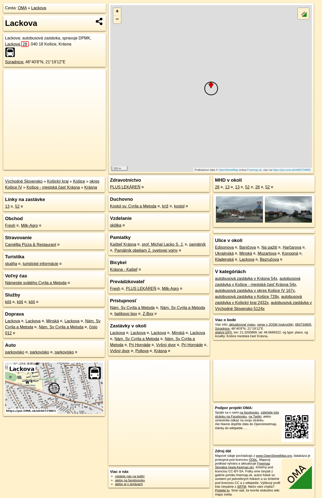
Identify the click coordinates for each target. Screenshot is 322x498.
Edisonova (224, 247)
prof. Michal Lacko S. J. (162, 244)
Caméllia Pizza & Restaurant (30, 244)
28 (217, 187)
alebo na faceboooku (130, 480)
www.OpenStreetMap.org (274, 456)
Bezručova (269, 259)
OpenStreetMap (228, 169)
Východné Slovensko (23, 181)
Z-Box (148, 314)
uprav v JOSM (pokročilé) (275, 324)
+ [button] (117, 12)
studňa (11, 264)
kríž (165, 206)
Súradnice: (14, 62)
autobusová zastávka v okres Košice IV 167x (255, 290)
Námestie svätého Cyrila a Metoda (36, 283)
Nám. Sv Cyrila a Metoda (61, 327)
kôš (8, 302)
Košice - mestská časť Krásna (53, 187)
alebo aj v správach (129, 484)
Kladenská (224, 259)
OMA (22, 8)
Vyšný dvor (166, 345)
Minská (52, 321)
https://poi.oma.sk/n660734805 (291, 169)
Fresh (10, 225)
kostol (179, 206)
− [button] (117, 19)
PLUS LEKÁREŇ (125, 187)
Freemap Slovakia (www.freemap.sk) (242, 465)
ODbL (253, 460)
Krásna (90, 187)
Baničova (247, 247)
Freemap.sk (254, 169)
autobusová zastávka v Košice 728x (247, 296)
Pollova (141, 351)
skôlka (115, 225)
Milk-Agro (29, 225)
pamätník (197, 244)
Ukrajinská (224, 253)
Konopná (290, 253)
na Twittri (255, 416)
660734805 (303, 324)
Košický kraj (57, 181)
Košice (79, 181)
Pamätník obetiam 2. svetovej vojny (146, 250)
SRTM (241, 486)
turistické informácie (40, 264)
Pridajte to (222, 490)
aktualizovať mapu (242, 324)
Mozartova (267, 253)
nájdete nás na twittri (130, 476)
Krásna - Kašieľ (124, 269)
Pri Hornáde (139, 345)
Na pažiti (269, 247)
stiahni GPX (223, 332)
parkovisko (14, 352)
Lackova (38, 8)
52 (17, 206)
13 (7, 206)
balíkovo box (125, 314)
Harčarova (292, 247)
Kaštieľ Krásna (123, 244)
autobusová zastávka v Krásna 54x (246, 278)
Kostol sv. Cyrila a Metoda (133, 206)
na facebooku (249, 412)
